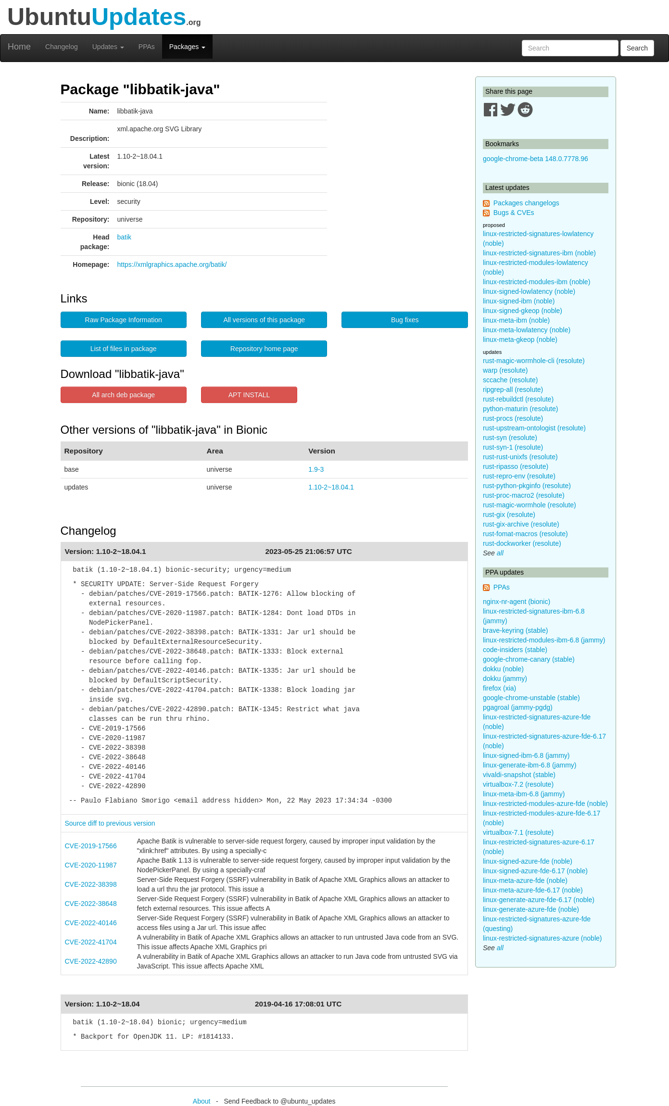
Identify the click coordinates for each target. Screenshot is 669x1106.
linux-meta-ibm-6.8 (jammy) (524, 794)
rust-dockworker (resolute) (522, 543)
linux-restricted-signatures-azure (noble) (542, 938)
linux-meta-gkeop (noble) (520, 339)
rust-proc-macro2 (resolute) (524, 495)
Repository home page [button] (264, 348)
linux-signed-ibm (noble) (519, 301)
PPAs (147, 46)
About (202, 1101)
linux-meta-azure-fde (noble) (525, 880)
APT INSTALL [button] (249, 395)
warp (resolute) (505, 370)
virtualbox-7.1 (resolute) (518, 832)
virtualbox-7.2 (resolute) (518, 784)
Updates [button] (108, 46)
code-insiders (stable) (515, 650)
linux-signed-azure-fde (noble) (527, 861)
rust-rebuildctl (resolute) (518, 399)
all (500, 553)
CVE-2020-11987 (91, 865)
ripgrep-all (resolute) (513, 389)
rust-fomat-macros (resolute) (525, 534)
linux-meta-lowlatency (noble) (526, 330)
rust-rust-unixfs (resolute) (520, 457)
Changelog (61, 46)
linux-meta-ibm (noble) (516, 320)
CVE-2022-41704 (91, 942)
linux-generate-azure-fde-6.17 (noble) (538, 900)
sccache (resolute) (510, 380)
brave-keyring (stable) (515, 630)
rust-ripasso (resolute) (515, 466)
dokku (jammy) (505, 678)
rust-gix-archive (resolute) (521, 524)
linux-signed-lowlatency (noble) (529, 291)
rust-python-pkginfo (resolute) (527, 486)
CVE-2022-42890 (91, 961)
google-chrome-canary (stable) (529, 659)
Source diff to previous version (110, 823)
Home (19, 46)
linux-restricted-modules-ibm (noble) (536, 282)
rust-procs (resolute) (513, 418)
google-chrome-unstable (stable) (531, 698)
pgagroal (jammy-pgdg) (518, 707)
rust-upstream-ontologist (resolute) (534, 428)
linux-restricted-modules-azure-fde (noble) (545, 803)
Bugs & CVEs (513, 212)
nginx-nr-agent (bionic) (516, 601)
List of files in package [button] (123, 348)
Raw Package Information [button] (123, 320)
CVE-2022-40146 (91, 923)
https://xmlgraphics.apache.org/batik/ (172, 264)
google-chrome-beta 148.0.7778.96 (535, 159)
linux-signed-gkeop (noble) (522, 310)
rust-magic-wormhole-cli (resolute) (534, 360)
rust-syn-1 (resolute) (513, 447)
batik (124, 237)
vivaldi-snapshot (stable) (519, 775)
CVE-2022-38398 (91, 884)
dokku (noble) (503, 669)
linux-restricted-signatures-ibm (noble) (539, 253)
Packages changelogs (526, 203)
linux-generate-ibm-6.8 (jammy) (530, 765)
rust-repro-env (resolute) (519, 476)
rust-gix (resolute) (509, 514)
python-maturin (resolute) (520, 409)
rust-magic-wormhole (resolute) (529, 505)
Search (637, 48)
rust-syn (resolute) (510, 437)
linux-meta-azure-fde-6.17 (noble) (533, 890)
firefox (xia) (499, 688)
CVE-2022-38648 (91, 903)
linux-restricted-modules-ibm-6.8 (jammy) (544, 640)
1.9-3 (316, 469)
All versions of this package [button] (264, 320)
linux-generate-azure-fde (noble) (531, 909)
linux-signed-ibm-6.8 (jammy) (526, 755)
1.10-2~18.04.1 (331, 487)
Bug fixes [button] (405, 320)
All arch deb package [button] (123, 395)
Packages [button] (187, 46)
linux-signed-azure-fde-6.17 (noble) (535, 871)
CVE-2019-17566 (91, 846)
